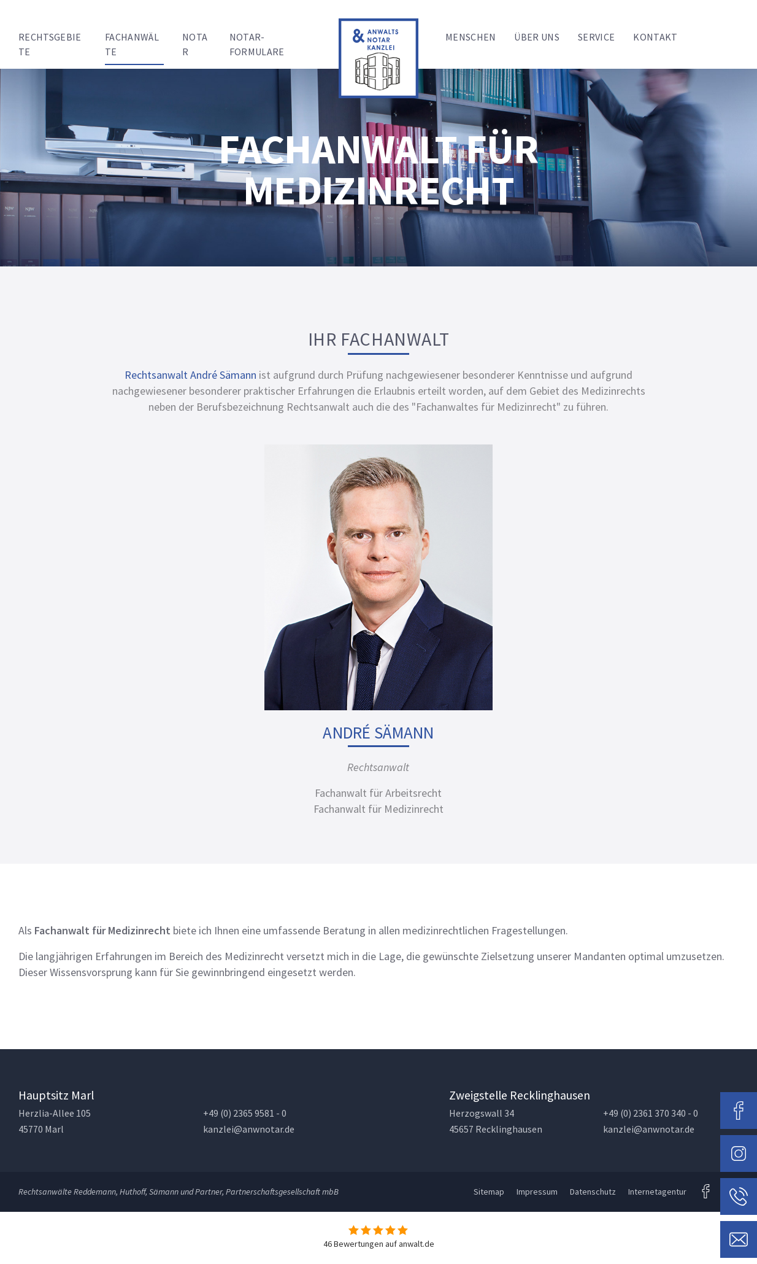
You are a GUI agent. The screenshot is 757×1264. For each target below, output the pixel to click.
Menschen (470, 37)
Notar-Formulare (257, 44)
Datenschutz (593, 1191)
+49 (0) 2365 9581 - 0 (244, 1113)
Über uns (536, 37)
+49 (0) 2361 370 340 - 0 (650, 1113)
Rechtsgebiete (50, 44)
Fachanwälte (132, 44)
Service (596, 37)
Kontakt (655, 37)
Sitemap (489, 1191)
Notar (194, 44)
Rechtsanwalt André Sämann (190, 375)
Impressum (537, 1191)
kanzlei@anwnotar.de (248, 1129)
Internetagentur (657, 1191)
